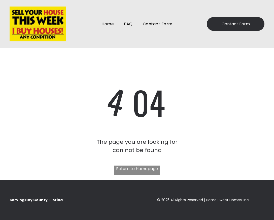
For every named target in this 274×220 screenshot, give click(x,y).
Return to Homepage (137, 169)
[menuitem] (107, 24)
